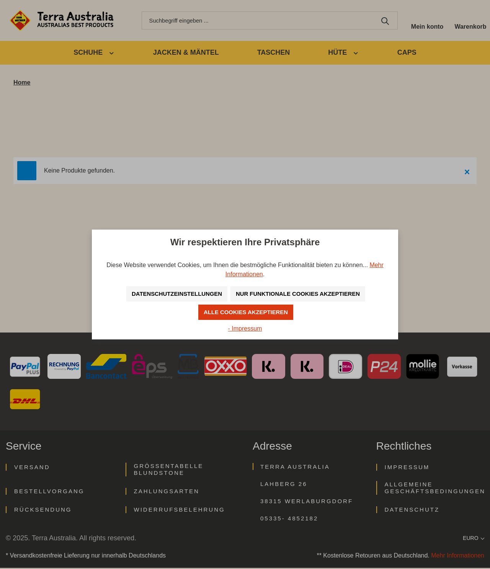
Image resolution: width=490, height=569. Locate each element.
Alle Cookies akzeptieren (246, 312)
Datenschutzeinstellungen (172, 293)
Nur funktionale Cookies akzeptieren (301, 293)
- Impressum (245, 328)
